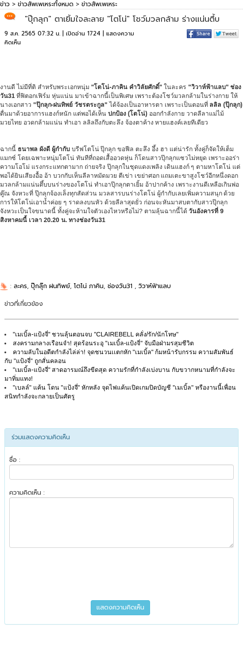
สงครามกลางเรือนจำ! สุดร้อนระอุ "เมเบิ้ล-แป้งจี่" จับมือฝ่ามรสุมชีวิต (103, 343)
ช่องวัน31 (121, 286)
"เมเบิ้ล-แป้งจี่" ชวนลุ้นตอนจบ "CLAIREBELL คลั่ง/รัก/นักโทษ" (95, 334)
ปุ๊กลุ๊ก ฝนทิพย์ (50, 286)
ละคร (20, 286)
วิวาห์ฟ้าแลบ (155, 286)
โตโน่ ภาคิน (89, 286)
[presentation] (121, 574)
